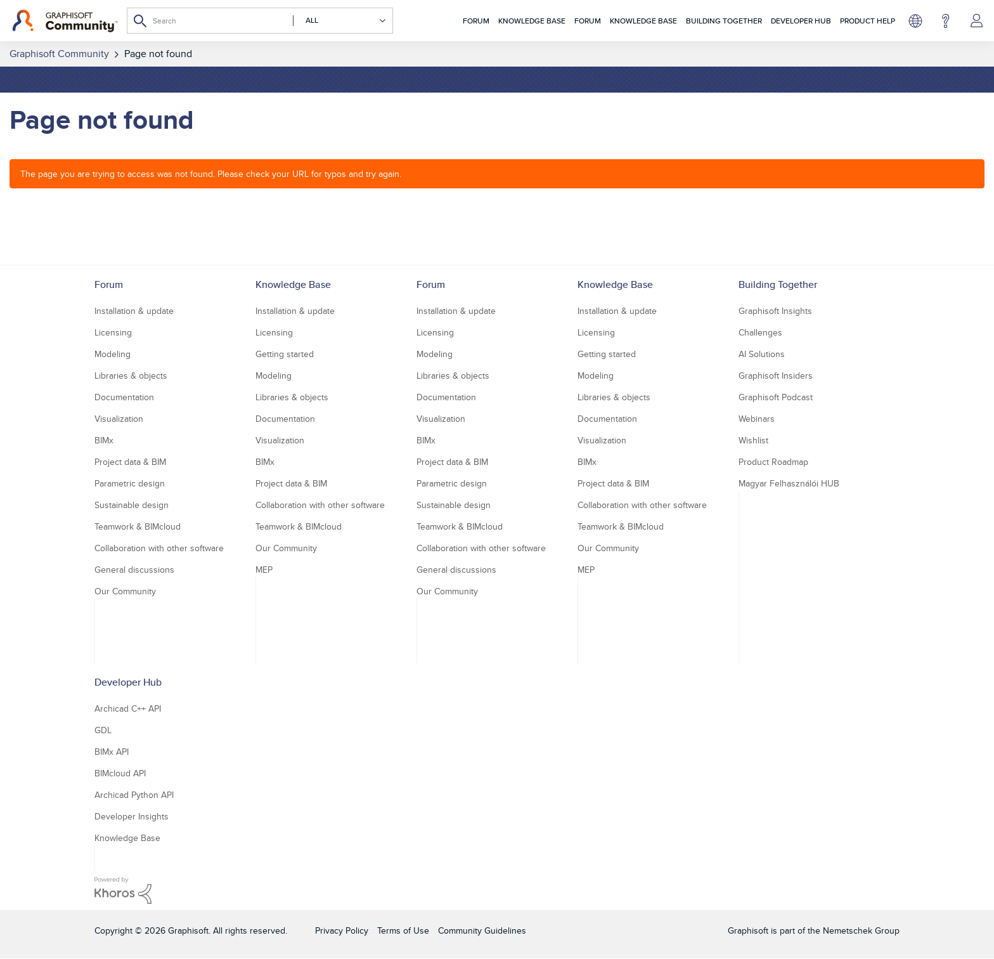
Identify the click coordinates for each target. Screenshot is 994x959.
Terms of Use (403, 930)
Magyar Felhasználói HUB (789, 483)
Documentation (124, 397)
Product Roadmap (773, 461)
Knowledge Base (531, 20)
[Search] (260, 21)
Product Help (867, 20)
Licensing (113, 332)
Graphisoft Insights (775, 310)
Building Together (724, 20)
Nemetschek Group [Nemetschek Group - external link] (861, 930)
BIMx (103, 440)
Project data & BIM (130, 461)
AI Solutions (762, 354)
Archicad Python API (134, 794)
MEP (264, 569)
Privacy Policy (341, 930)
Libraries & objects (130, 375)
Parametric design (129, 483)
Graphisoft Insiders (776, 375)
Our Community (125, 591)
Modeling (112, 354)
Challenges (760, 332)
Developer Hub (801, 20)
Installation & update (134, 310)
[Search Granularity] (340, 21)
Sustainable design (131, 505)
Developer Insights (131, 816)
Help (945, 20)
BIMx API (111, 751)
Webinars (757, 418)
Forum (476, 20)
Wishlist (753, 440)
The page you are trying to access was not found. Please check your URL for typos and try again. (210, 173)
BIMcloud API (120, 773)
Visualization (118, 418)
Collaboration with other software (159, 548)
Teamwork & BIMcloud (137, 526)
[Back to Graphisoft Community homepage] (65, 21)
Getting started (284, 354)
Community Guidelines (482, 930)
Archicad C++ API (127, 708)
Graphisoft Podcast (776, 397)
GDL (103, 730)
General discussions (134, 569)
